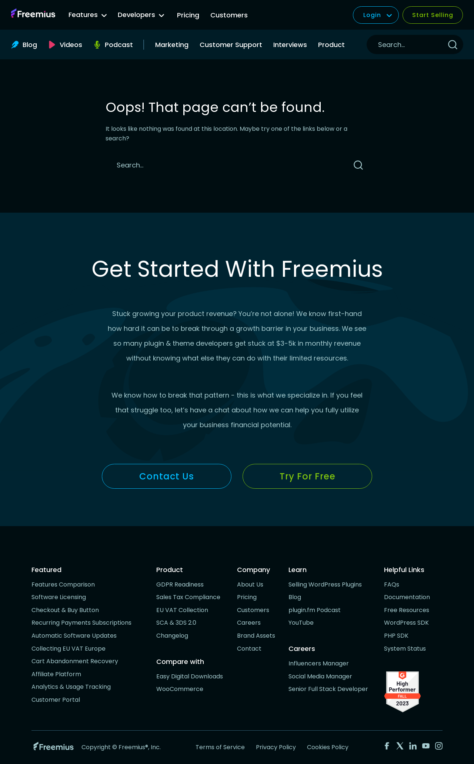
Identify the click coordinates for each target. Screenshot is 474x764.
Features (88, 14)
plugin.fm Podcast (314, 610)
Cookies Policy (327, 747)
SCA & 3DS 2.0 (176, 622)
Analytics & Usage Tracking (71, 686)
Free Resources (406, 610)
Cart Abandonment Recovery (74, 661)
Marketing (171, 44)
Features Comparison (63, 584)
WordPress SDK (406, 622)
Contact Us (166, 476)
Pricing (188, 15)
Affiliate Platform (56, 674)
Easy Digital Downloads (189, 676)
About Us (250, 584)
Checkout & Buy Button (65, 610)
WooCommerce (179, 689)
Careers (249, 622)
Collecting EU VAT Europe (68, 648)
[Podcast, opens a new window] (113, 44)
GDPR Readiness (180, 584)
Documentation (407, 597)
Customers (229, 15)
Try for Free (308, 476)
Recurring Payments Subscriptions (81, 622)
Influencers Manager (318, 663)
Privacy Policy (276, 747)
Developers (141, 14)
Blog (294, 597)
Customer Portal (55, 699)
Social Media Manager (320, 676)
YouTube (301, 622)
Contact (249, 648)
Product (331, 44)
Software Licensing (58, 597)
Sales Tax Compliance (188, 597)
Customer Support (231, 44)
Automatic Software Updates (74, 635)
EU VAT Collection (182, 610)
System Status (405, 648)
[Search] (404, 44)
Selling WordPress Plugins (325, 584)
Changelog (172, 635)
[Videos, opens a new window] (65, 44)
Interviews (290, 44)
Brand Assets (256, 635)
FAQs (391, 584)
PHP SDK (396, 635)
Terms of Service (220, 747)
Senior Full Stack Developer (328, 689)
